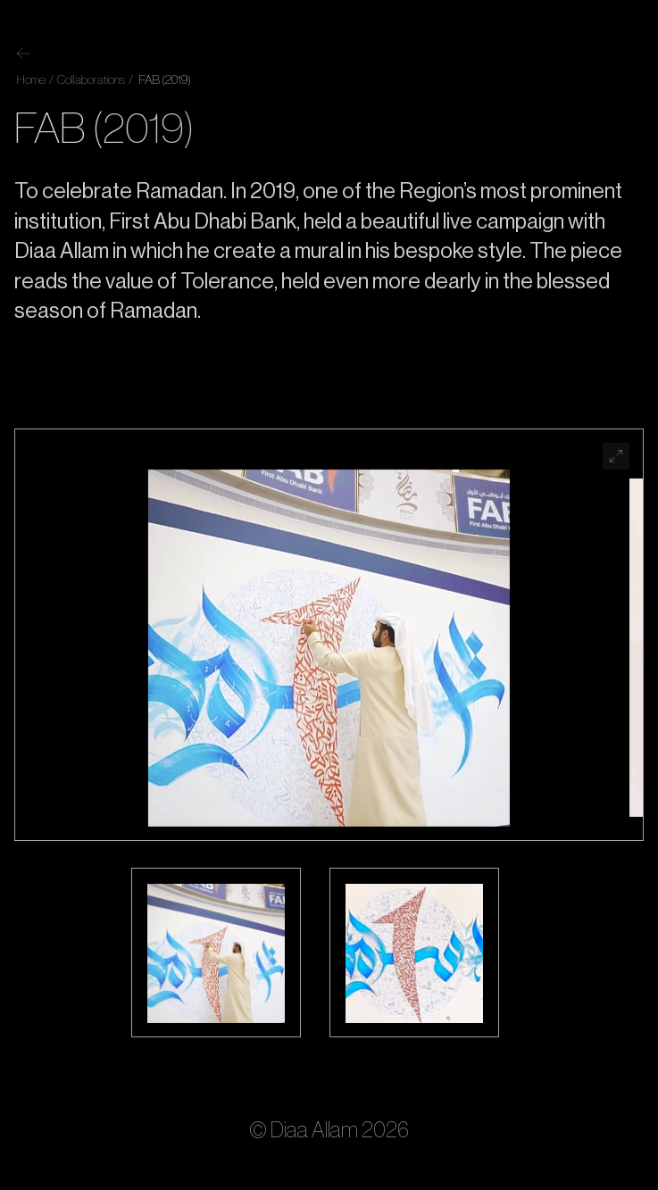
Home (31, 80)
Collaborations (90, 80)
